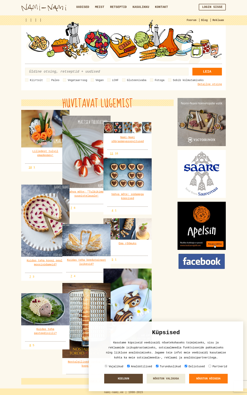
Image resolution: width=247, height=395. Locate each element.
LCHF (115, 80)
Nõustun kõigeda (208, 378)
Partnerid (218, 366)
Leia (207, 72)
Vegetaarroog (77, 80)
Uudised (82, 7)
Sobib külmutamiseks (188, 80)
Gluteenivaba (136, 80)
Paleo (55, 80)
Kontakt (161, 7)
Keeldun (123, 378)
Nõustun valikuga (166, 378)
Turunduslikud (168, 366)
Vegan (100, 80)
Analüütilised (139, 366)
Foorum (191, 20)
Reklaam (218, 20)
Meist (99, 7)
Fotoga (159, 80)
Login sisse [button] (212, 7)
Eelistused (195, 366)
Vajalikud (114, 366)
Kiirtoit (36, 80)
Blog (204, 20)
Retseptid (118, 7)
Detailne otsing (210, 84)
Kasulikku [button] (141, 7)
